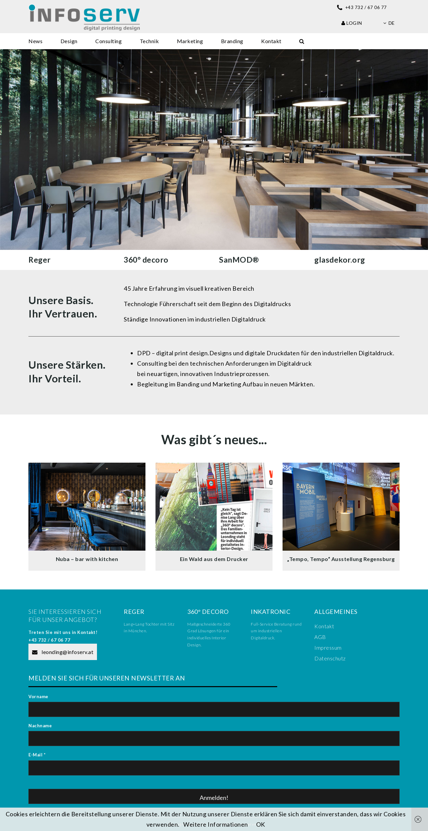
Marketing (190, 41)
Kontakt (271, 41)
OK (260, 824)
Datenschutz (330, 658)
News (35, 41)
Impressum (328, 647)
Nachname (40, 725)
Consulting (108, 41)
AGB (320, 637)
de (389, 23)
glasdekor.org (339, 259)
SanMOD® (239, 259)
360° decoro (146, 259)
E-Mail (36, 754)
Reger (39, 259)
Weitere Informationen (215, 824)
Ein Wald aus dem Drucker (214, 559)
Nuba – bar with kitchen (87, 559)
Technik (149, 41)
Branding (232, 41)
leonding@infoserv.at (62, 652)
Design (69, 41)
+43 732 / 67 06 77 (49, 640)
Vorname (38, 696)
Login (351, 23)
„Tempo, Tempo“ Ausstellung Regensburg (341, 559)
